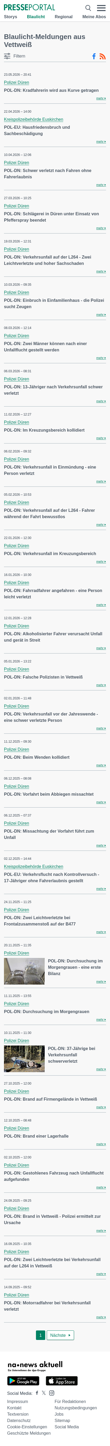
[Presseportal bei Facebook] (35, 1393)
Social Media (67, 1427)
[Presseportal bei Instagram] (50, 1392)
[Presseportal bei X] (42, 1393)
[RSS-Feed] (102, 56)
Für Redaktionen (70, 1401)
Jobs (59, 1414)
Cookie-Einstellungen (27, 1427)
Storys (10, 17)
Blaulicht (36, 17)
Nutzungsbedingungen (76, 1408)
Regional (64, 17)
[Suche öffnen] (88, 8)
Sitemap (62, 1420)
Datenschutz (19, 1420)
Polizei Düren (16, 82)
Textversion (18, 1414)
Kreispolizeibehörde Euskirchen (33, 119)
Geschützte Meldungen (29, 1433)
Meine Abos (94, 17)
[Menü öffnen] (101, 8)
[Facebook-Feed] (94, 56)
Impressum (17, 1401)
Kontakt (14, 1408)
